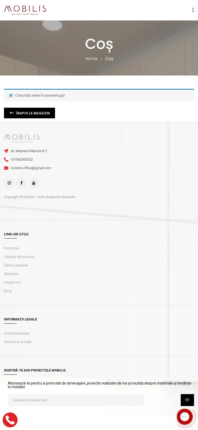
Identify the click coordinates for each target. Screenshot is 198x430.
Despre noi (12, 282)
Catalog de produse (19, 257)
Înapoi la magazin (32, 113)
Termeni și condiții (18, 342)
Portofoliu (11, 248)
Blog (7, 291)
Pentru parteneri (16, 265)
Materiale (11, 274)
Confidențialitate (16, 333)
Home (91, 59)
